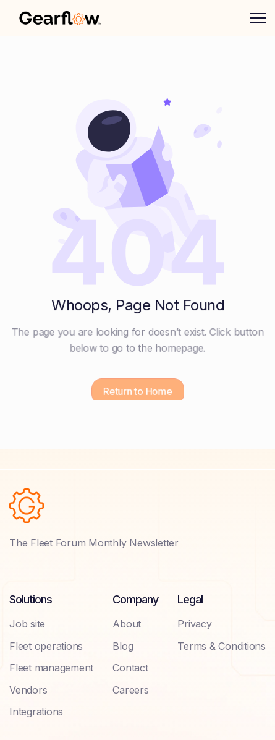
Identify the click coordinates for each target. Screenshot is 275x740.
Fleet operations (46, 646)
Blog (122, 646)
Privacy (194, 624)
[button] (258, 18)
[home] (60, 18)
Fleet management (51, 667)
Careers (130, 690)
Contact (130, 667)
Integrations (36, 711)
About (126, 624)
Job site (27, 624)
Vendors (28, 690)
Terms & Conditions (221, 646)
